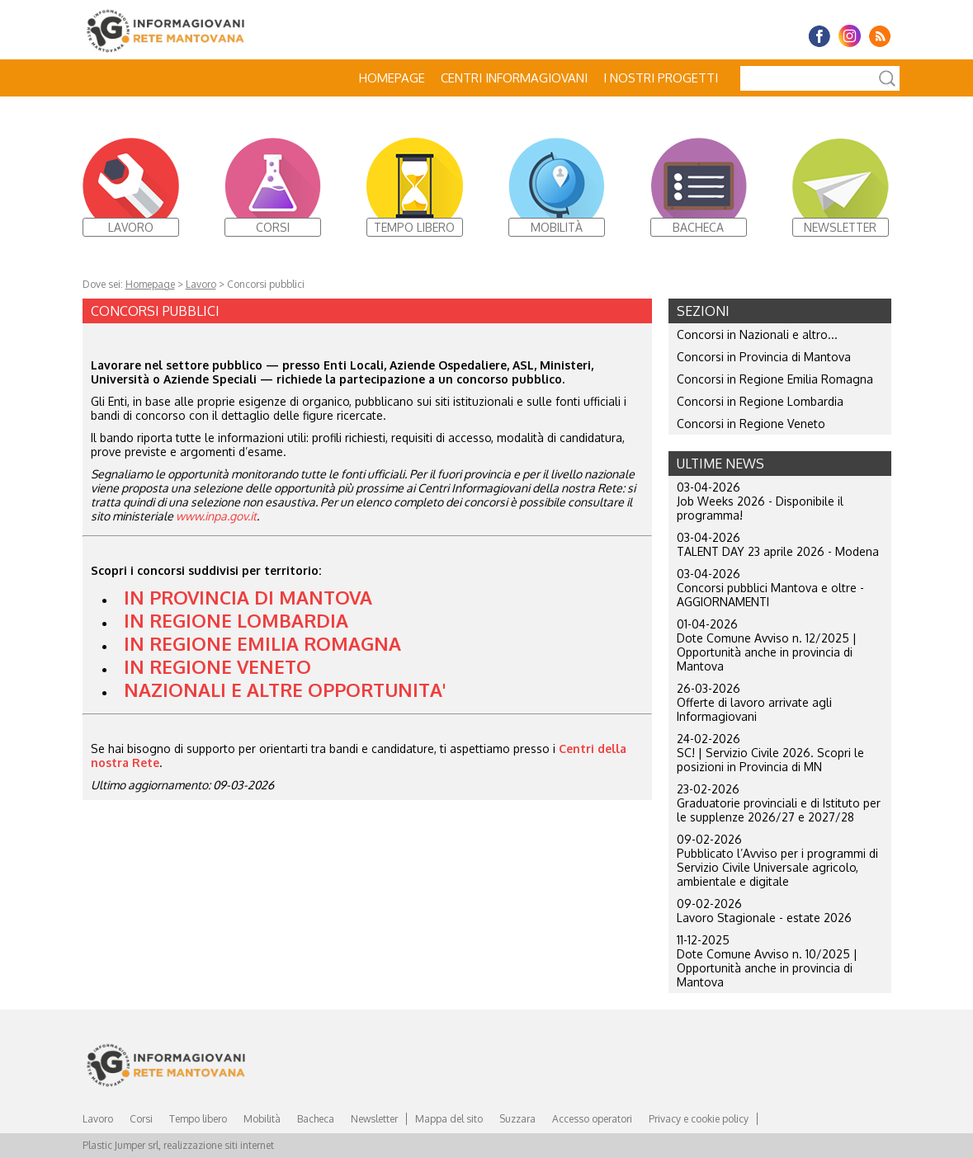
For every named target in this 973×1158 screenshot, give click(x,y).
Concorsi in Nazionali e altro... (757, 334)
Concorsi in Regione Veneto (751, 424)
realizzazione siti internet (218, 1145)
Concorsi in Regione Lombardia (760, 401)
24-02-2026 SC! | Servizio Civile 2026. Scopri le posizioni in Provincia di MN (770, 753)
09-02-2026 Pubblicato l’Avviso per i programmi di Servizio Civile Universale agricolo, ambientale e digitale (777, 860)
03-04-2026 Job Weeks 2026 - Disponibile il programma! (760, 501)
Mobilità (262, 1119)
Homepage (392, 78)
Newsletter (374, 1119)
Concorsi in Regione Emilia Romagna (775, 379)
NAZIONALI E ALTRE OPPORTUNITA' (285, 689)
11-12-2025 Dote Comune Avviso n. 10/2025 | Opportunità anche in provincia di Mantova (767, 961)
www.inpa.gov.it (216, 516)
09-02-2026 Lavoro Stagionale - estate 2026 (764, 911)
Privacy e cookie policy (699, 1119)
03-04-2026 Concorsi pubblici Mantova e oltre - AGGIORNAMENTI (770, 588)
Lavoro (201, 284)
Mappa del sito (449, 1119)
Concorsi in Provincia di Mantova (764, 357)
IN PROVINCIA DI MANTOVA (248, 597)
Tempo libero (198, 1119)
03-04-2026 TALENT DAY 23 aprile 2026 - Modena (778, 544)
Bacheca (315, 1119)
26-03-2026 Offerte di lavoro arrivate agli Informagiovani (754, 702)
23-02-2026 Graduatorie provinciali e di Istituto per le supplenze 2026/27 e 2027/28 (779, 803)
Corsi (141, 1119)
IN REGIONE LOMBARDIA (236, 620)
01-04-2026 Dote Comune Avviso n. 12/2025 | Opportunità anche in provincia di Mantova (767, 645)
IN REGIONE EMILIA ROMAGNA (262, 643)
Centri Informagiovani (514, 78)
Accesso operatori (592, 1119)
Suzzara (517, 1119)
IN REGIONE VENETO (217, 666)
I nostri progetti (660, 78)
